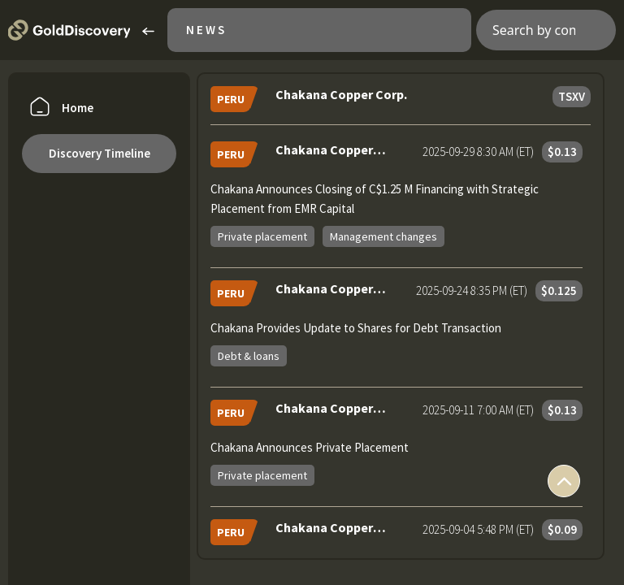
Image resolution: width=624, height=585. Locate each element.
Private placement (262, 236)
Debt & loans (249, 356)
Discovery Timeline (99, 153)
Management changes (383, 236)
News (206, 29)
